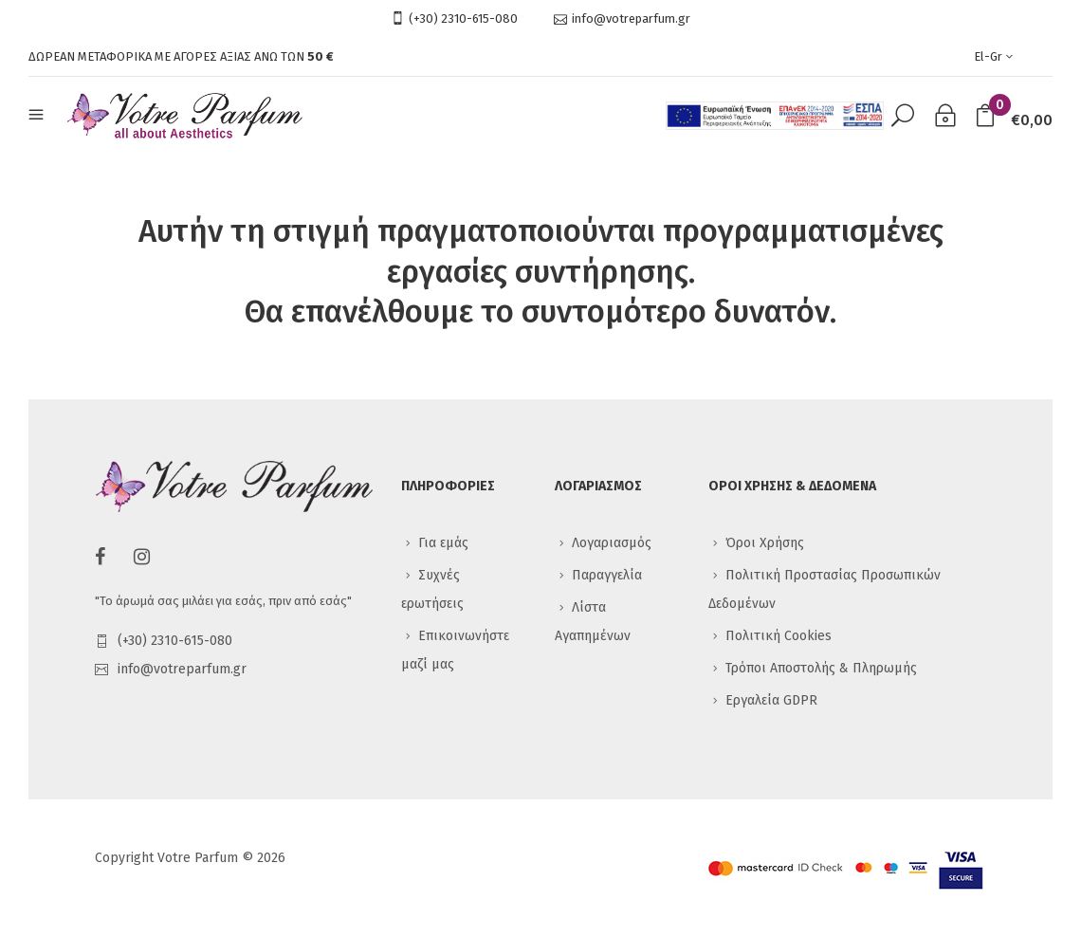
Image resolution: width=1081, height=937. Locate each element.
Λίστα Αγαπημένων (593, 621)
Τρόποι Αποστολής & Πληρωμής (821, 668)
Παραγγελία (607, 575)
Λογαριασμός (611, 543)
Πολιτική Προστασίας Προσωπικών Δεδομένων (824, 589)
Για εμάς (443, 543)
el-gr (995, 56)
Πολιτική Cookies (778, 636)
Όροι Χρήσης (764, 543)
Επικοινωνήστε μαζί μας (455, 650)
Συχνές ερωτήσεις (432, 589)
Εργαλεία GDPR (771, 700)
